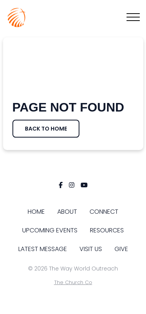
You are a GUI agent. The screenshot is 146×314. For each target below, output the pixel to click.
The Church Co (73, 282)
